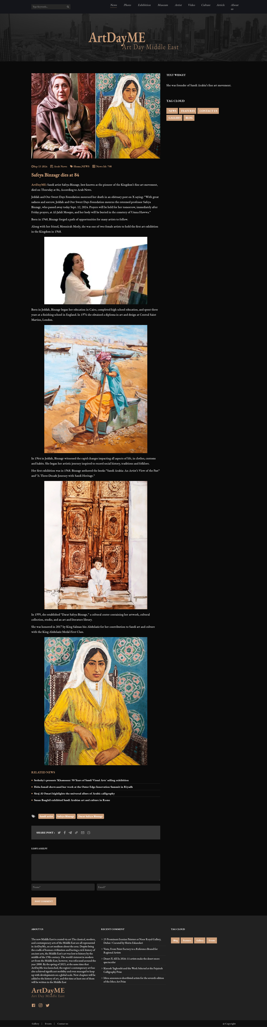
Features (187, 940)
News (113, 5)
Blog (175, 940)
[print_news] (88, 832)
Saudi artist (46, 816)
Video (191, 5)
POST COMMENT (44, 901)
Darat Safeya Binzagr (90, 816)
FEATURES (187, 111)
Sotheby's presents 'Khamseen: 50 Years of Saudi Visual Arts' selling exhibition (81, 780)
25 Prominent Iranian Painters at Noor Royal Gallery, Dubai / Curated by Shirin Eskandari (132, 941)
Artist (178, 5)
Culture (205, 5)
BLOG (189, 118)
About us (234, 7)
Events (211, 940)
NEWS (172, 111)
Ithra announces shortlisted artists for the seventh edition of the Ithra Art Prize (134, 979)
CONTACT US (208, 111)
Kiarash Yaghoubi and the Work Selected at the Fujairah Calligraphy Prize (133, 970)
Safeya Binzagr (65, 816)
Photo (127, 5)
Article (220, 5)
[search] (68, 7)
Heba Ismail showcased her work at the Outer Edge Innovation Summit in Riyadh (83, 787)
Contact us (62, 1023)
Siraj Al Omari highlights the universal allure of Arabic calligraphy (74, 793)
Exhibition (144, 5)
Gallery (199, 940)
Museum (162, 5)
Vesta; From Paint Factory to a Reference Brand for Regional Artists (131, 950)
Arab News (58, 166)
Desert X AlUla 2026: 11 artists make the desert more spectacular (132, 960)
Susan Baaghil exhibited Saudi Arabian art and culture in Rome (72, 800)
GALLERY (174, 118)
